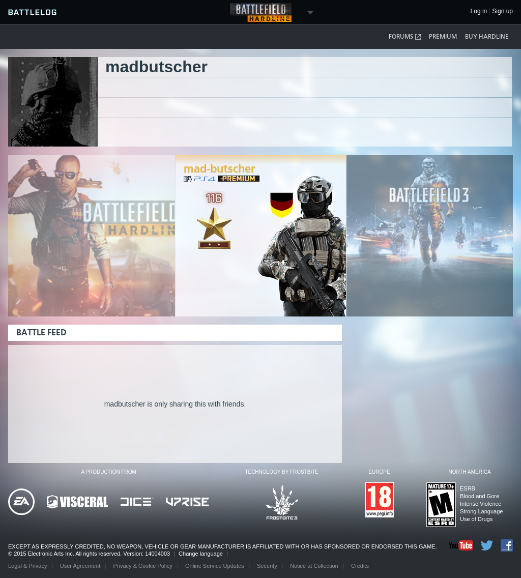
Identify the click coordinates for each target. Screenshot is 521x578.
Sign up (502, 11)
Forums (405, 37)
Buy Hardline (487, 36)
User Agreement (80, 566)
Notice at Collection (314, 566)
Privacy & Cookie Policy (142, 566)
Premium (443, 36)
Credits (360, 566)
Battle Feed (41, 332)
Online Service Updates (214, 566)
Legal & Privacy (27, 566)
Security (267, 566)
